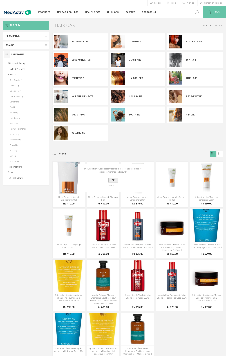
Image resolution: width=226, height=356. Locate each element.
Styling (190, 114)
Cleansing (135, 41)
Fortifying (78, 78)
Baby (10, 172)
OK (113, 180)
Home (204, 25)
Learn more (113, 185)
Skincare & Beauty (16, 63)
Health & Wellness (16, 69)
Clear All (42, 25)
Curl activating (81, 60)
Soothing (134, 114)
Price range (13, 36)
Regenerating (194, 96)
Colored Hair (194, 41)
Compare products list (213, 3)
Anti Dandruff (80, 41)
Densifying (135, 60)
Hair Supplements (82, 96)
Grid (213, 154)
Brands (10, 45)
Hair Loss (191, 78)
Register (157, 3)
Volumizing (78, 133)
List (220, 154)
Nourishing (135, 96)
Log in (173, 3)
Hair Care (12, 74)
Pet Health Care (15, 178)
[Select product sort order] (64, 154)
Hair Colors (136, 78)
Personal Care (15, 167)
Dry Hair (191, 60)
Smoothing (78, 114)
